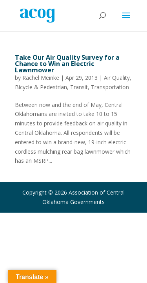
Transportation (110, 87)
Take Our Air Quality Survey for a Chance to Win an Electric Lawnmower (67, 63)
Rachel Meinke (40, 77)
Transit (79, 87)
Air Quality (117, 77)
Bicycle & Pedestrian (41, 87)
